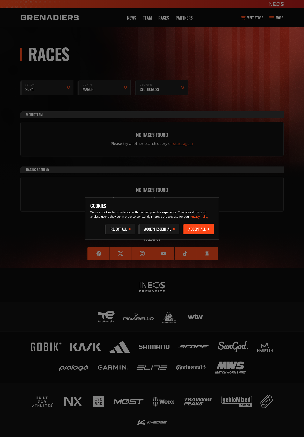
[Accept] (198, 229)
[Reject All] (120, 229)
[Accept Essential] (158, 229)
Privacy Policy (199, 216)
